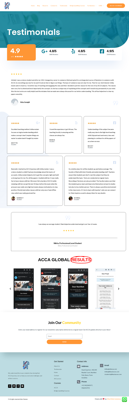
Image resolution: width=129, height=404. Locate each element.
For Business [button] (91, 5)
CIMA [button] (100, 5)
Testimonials (63, 5)
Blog (38, 5)
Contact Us (54, 5)
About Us (45, 5)
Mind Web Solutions (114, 401)
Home (33, 5)
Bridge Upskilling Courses (77, 5)
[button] (116, 5)
